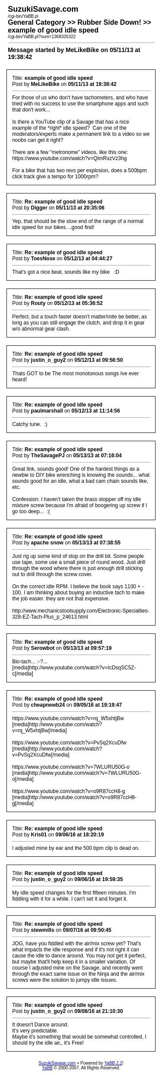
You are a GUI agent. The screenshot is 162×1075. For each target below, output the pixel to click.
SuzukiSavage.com (57, 1063)
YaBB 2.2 (113, 1063)
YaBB (47, 1067)
